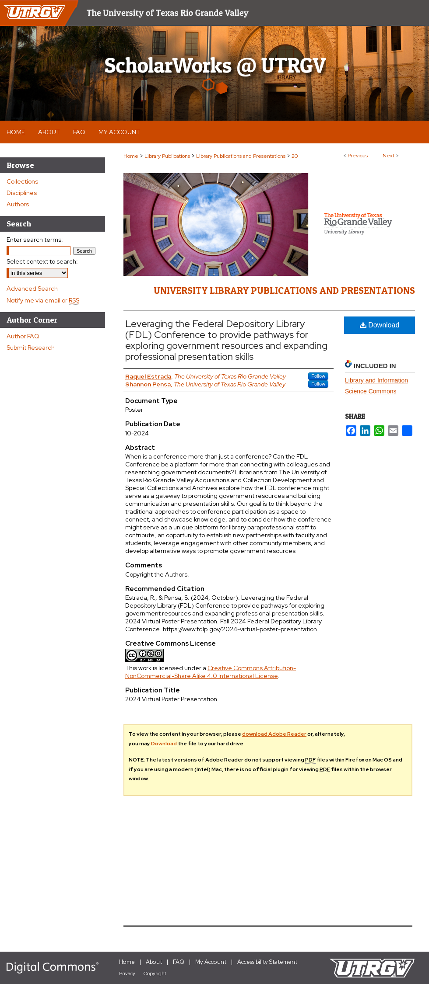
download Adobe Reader (274, 733)
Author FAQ (23, 336)
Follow (318, 376)
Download (380, 325)
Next (388, 155)
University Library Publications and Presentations (284, 290)
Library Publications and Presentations (240, 156)
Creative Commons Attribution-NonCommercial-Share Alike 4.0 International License (210, 672)
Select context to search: (42, 261)
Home (130, 156)
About (154, 962)
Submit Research (31, 347)
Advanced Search (32, 288)
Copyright (155, 973)
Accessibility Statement (267, 962)
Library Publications (167, 156)
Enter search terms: (35, 239)
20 (295, 156)
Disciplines (22, 193)
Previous (358, 155)
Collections (22, 181)
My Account (210, 962)
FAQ (178, 962)
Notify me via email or (43, 300)
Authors (18, 204)
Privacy (127, 973)
